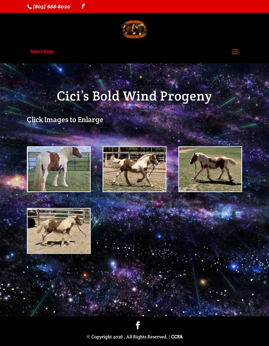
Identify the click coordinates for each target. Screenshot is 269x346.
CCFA (177, 337)
